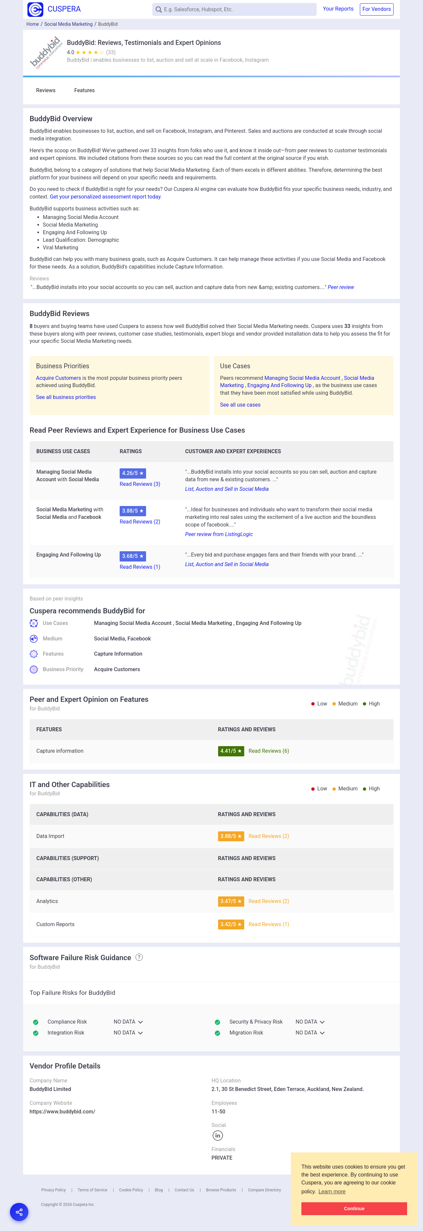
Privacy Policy (53, 1190)
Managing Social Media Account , (304, 378)
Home (32, 24)
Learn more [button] (332, 1191)
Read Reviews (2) (140, 522)
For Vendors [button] (377, 9)
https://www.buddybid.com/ (63, 1111)
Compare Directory (264, 1190)
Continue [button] (354, 1208)
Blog (159, 1190)
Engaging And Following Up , (281, 385)
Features (79, 90)
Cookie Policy (131, 1190)
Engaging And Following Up (269, 623)
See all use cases (240, 405)
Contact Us (184, 1190)
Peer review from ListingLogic (219, 534)
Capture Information (118, 654)
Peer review (341, 287)
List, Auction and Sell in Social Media (227, 489)
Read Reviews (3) (140, 484)
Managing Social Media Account (133, 623)
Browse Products (221, 1190)
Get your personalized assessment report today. (106, 197)
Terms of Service (92, 1190)
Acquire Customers (59, 378)
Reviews (46, 90)
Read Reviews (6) (269, 751)
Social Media (109, 638)
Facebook (139, 638)
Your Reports (338, 9)
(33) (111, 52)
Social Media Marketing (68, 24)
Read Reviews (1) (140, 567)
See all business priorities (66, 397)
